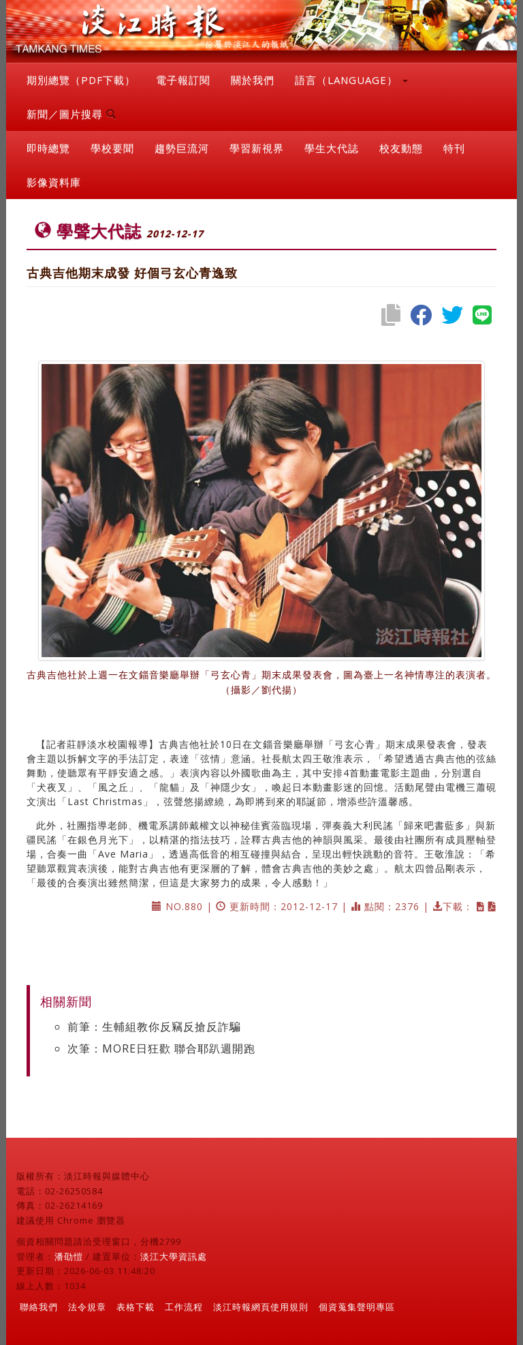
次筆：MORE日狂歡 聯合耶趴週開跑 (161, 1048)
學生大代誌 (331, 148)
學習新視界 (256, 148)
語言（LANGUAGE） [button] (351, 80)
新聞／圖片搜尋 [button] (71, 114)
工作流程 (184, 1307)
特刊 (454, 148)
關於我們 (252, 80)
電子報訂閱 (183, 80)
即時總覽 (48, 148)
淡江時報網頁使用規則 (260, 1307)
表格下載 (135, 1307)
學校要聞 (112, 148)
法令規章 (87, 1307)
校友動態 (401, 148)
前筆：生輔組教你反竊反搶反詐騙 (154, 1026)
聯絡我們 (39, 1307)
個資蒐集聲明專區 (357, 1307)
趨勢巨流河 (182, 148)
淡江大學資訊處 (173, 1256)
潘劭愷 (68, 1256)
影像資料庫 (54, 182)
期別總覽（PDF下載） (81, 80)
